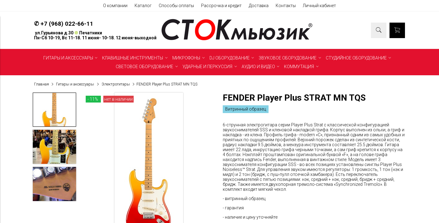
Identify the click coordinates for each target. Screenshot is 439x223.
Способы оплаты (176, 5)
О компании (115, 5)
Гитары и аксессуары (75, 84)
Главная (41, 84)
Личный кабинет (319, 5)
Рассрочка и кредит (221, 5)
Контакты (286, 5)
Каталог (143, 5)
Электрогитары (115, 84)
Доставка (259, 5)
